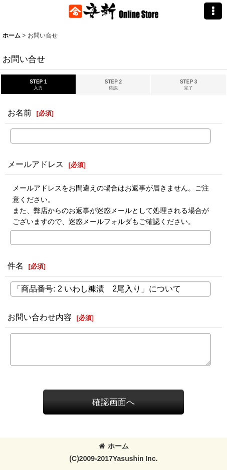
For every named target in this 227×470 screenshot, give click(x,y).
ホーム (114, 446)
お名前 (20, 112)
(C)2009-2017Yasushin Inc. (113, 458)
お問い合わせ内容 (40, 317)
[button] (213, 11)
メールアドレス (36, 164)
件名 (16, 265)
